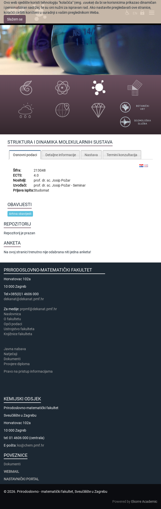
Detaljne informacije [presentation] (60, 155)
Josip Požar (61, 180)
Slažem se (14, 19)
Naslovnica (12, 314)
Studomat (41, 190)
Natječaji (10, 354)
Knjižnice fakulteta (18, 334)
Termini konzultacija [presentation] (122, 155)
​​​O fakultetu (12, 319)
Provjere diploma (17, 364)
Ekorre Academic (144, 502)
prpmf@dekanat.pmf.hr (38, 309)
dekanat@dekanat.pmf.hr (24, 299)
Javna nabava (15, 349)
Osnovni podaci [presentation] (25, 155)
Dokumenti (12, 359)
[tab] (25, 154)
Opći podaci (13, 324)
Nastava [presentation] (91, 155)
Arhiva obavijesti (20, 214)
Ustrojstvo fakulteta (19, 329)
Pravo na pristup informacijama (29, 371)
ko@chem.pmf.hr (30, 445)
